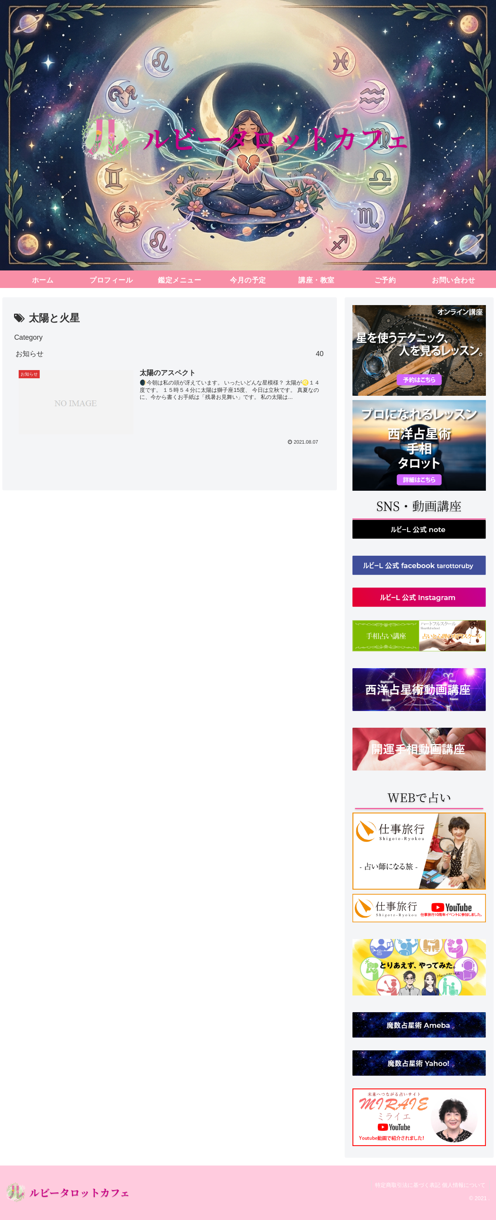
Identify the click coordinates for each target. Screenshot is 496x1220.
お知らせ (169, 354)
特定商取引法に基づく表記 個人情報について (430, 1185)
